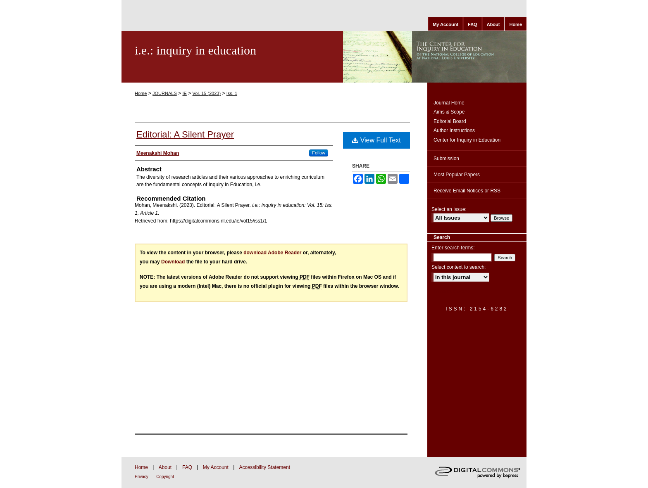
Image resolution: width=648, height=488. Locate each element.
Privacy (141, 476)
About (165, 467)
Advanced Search (453, 291)
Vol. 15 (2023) (207, 93)
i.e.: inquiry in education (195, 50)
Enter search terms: (453, 248)
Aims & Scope (449, 112)
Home (141, 93)
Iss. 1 (231, 93)
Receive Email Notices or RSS (467, 191)
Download (173, 262)
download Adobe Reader (272, 253)
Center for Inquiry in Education (467, 140)
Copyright (165, 476)
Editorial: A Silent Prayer (185, 134)
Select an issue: (449, 209)
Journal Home (449, 103)
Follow (318, 152)
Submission (446, 158)
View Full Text (376, 140)
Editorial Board (450, 121)
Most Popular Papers (457, 175)
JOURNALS (164, 93)
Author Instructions (454, 130)
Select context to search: (458, 267)
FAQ (187, 467)
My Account (216, 467)
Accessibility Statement (264, 467)
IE (184, 93)
